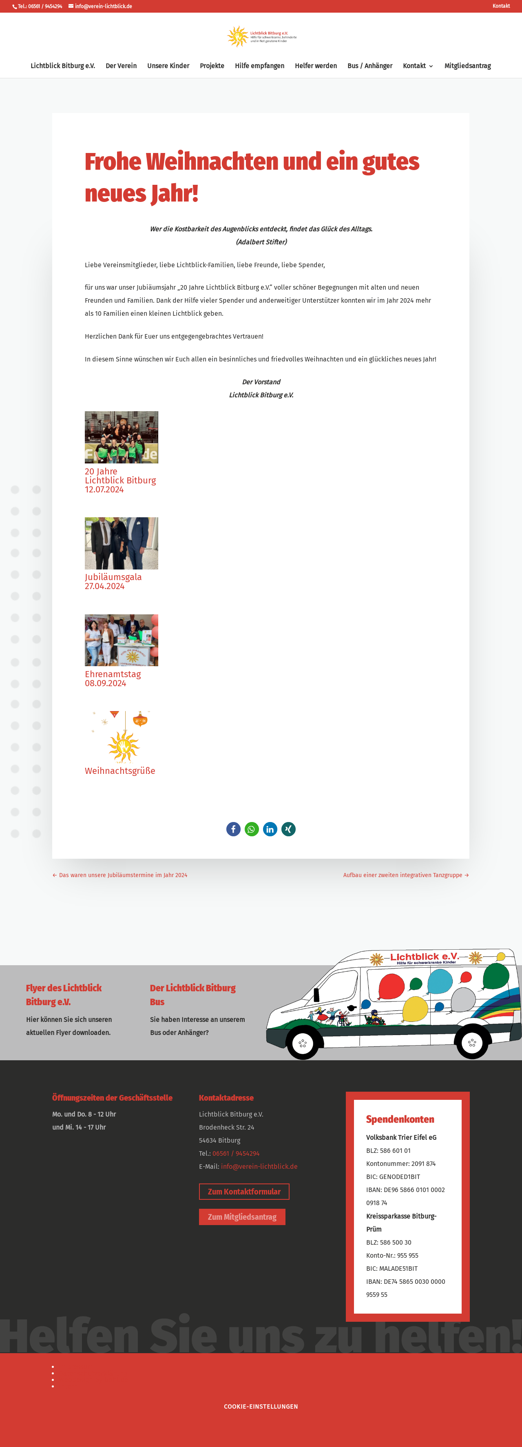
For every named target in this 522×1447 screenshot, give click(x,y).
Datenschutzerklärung (93, 1373)
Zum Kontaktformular (244, 1192)
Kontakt (501, 6)
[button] (233, 829)
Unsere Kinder (168, 66)
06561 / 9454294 (236, 1153)
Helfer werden (316, 66)
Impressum (76, 1367)
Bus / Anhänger (369, 66)
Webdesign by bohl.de (93, 1380)
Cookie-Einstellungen (261, 1406)
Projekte (212, 66)
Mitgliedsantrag (468, 66)
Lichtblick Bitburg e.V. (63, 66)
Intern (68, 1386)
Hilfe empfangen (259, 66)
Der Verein (121, 66)
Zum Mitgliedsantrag (242, 1217)
